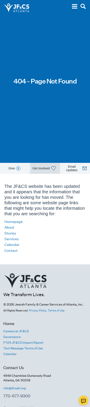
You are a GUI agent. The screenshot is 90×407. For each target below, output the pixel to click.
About (9, 227)
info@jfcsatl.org (14, 388)
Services (11, 239)
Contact (11, 251)
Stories (10, 233)
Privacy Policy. (38, 310)
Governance (12, 337)
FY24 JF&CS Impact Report (23, 343)
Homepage (13, 222)
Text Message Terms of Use (23, 348)
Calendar (11, 245)
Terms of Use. (56, 310)
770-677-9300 (16, 396)
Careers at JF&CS (16, 331)
